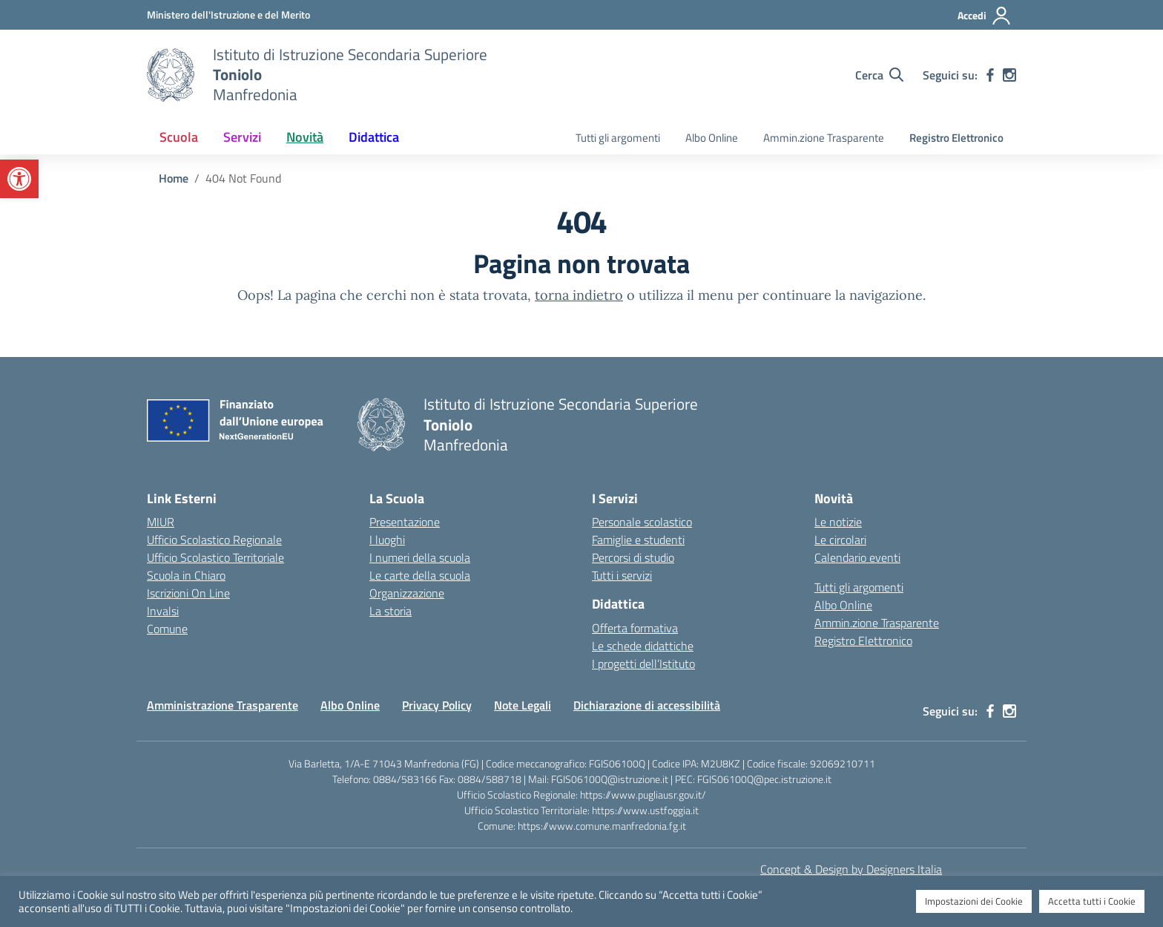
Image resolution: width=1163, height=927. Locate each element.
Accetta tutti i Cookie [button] (1092, 901)
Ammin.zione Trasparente (823, 137)
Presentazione (404, 522)
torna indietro (579, 295)
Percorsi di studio (633, 557)
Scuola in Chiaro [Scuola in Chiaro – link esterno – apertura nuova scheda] (186, 575)
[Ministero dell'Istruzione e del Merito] (228, 14)
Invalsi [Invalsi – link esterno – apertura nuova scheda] (163, 611)
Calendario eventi (857, 557)
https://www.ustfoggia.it (645, 810)
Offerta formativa (635, 628)
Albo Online (711, 137)
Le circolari (840, 539)
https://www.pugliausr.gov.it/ (643, 794)
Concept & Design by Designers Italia (851, 869)
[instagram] (1009, 75)
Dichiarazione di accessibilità (646, 705)
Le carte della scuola (419, 575)
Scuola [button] (178, 137)
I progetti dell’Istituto (643, 663)
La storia (390, 611)
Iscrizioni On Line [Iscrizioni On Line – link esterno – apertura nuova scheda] (188, 593)
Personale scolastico (642, 522)
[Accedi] (984, 15)
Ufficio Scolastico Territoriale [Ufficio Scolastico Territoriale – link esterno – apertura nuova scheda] (215, 557)
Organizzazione (406, 593)
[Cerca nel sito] (879, 75)
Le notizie (838, 522)
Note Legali (522, 705)
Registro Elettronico (956, 137)
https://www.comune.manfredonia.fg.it (602, 825)
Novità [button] (304, 137)
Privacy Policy (437, 705)
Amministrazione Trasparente (222, 705)
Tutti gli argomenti (618, 137)
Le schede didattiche (642, 646)
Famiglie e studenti (638, 539)
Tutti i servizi (622, 575)
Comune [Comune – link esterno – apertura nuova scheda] (167, 629)
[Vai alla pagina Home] (173, 178)
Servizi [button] (242, 137)
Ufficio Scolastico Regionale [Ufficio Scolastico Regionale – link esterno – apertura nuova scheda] (214, 539)
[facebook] (990, 75)
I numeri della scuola (419, 557)
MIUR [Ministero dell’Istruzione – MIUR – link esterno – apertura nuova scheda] (160, 522)
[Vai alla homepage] (170, 75)
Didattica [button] (374, 137)
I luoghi (387, 539)
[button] (19, 179)
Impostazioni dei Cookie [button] (974, 901)
